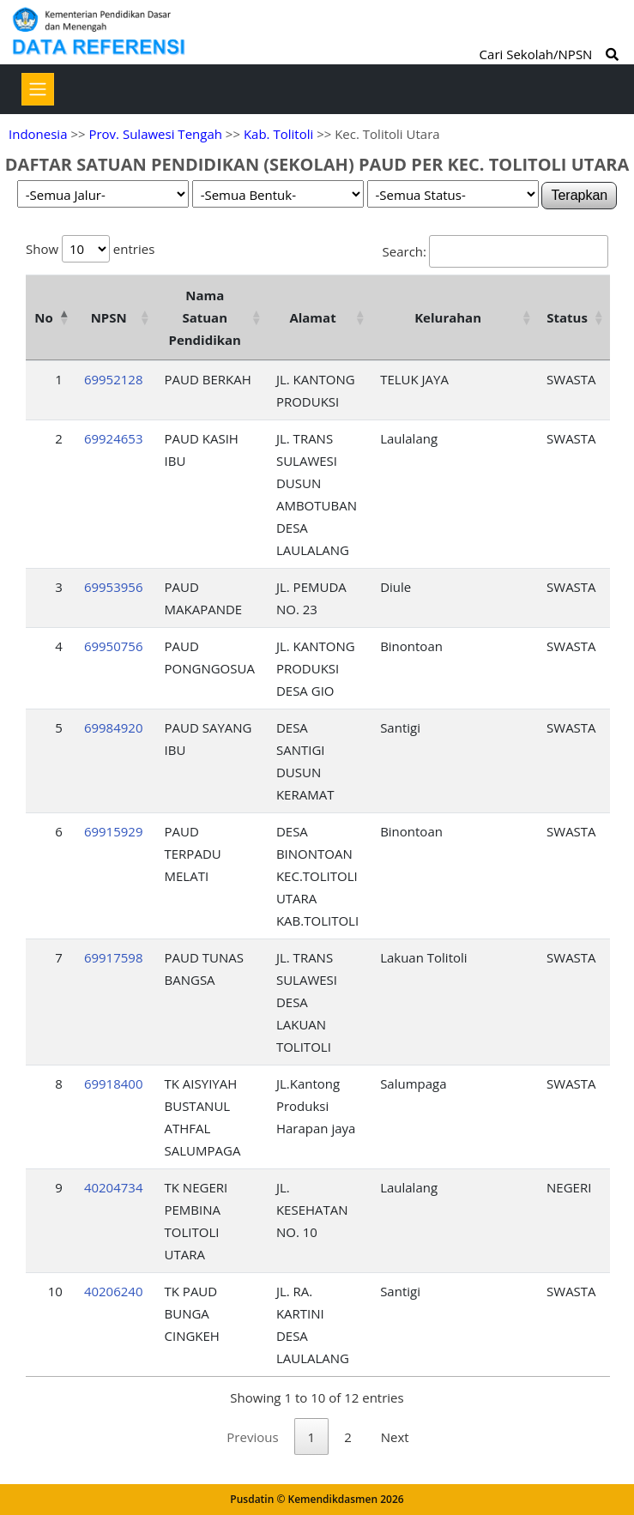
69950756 (113, 646)
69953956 (113, 586)
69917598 (113, 957)
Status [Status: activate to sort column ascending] (567, 317)
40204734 (113, 1187)
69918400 (113, 1083)
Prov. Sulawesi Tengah (155, 133)
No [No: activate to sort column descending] (43, 317)
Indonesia (38, 133)
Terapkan (579, 195)
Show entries (90, 249)
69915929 (113, 831)
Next (395, 1437)
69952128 (113, 379)
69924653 (113, 438)
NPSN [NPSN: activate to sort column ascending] (109, 317)
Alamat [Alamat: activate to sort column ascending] (312, 317)
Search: (495, 251)
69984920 (113, 727)
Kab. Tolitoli (278, 133)
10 (55, 1291)
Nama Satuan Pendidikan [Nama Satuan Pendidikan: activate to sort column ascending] (204, 317)
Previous (252, 1437)
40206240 (113, 1291)
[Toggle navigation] (37, 89)
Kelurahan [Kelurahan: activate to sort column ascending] (447, 317)
